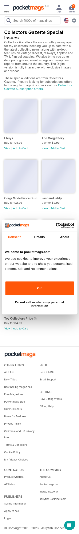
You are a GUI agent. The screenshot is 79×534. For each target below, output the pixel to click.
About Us (45, 476)
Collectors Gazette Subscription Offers (38, 87)
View (7, 148)
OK (39, 288)
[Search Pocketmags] (8, 21)
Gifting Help (47, 406)
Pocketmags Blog (14, 401)
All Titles (9, 372)
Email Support (48, 379)
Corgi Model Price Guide (20, 198)
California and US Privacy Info (19, 434)
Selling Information (15, 503)
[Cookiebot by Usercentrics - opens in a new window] (56, 225)
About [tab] (64, 237)
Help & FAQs (47, 372)
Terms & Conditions (16, 444)
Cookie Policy (12, 452)
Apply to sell (11, 511)
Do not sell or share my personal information (39, 304)
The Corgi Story (53, 138)
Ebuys (8, 138)
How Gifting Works (51, 398)
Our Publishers (13, 409)
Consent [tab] (14, 237)
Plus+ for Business (15, 416)
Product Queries (14, 476)
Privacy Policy (12, 423)
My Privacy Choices (16, 459)
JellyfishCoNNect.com (53, 499)
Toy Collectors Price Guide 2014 (20, 318)
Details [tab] (39, 237)
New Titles (10, 379)
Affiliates (9, 484)
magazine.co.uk (49, 491)
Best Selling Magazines (18, 386)
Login (7, 518)
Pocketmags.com (50, 484)
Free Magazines (13, 394)
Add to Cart (20, 148)
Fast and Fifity (52, 198)
